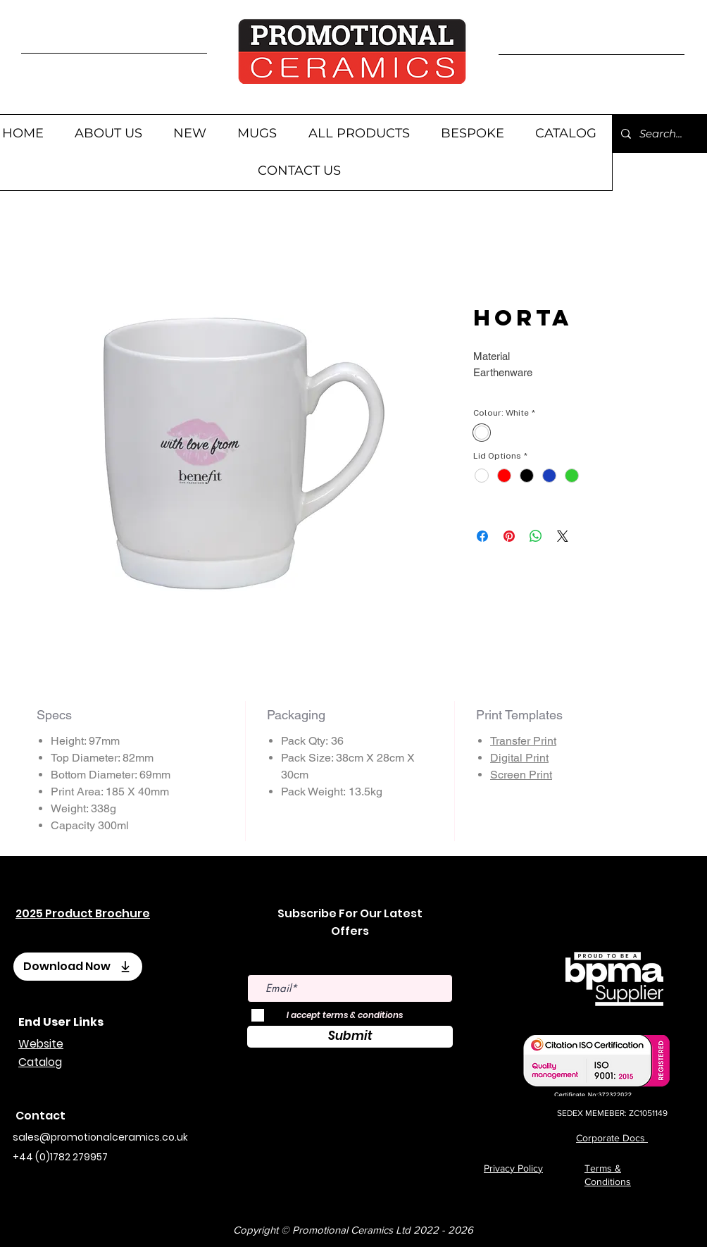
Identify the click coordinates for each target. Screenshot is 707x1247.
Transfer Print (523, 740)
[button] (257, 133)
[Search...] (662, 133)
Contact (40, 1116)
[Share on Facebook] (482, 536)
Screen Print (521, 774)
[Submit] (350, 1037)
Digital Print (519, 757)
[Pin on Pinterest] (509, 536)
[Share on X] (562, 536)
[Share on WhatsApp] (535, 536)
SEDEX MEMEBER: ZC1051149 (612, 1113)
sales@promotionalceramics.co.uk (100, 1137)
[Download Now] (77, 967)
